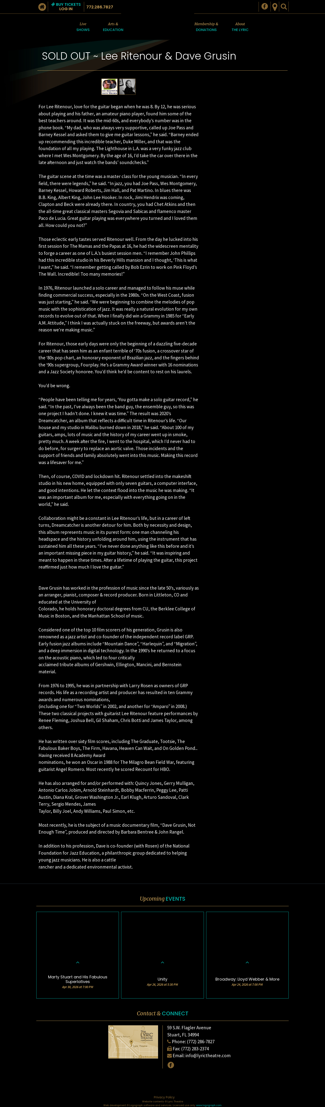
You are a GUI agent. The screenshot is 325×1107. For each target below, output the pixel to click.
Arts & (113, 27)
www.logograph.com (209, 1105)
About (240, 27)
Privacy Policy (164, 1097)
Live (83, 27)
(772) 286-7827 (201, 1042)
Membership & (206, 27)
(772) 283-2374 (195, 1049)
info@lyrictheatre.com (208, 1056)
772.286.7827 (99, 7)
